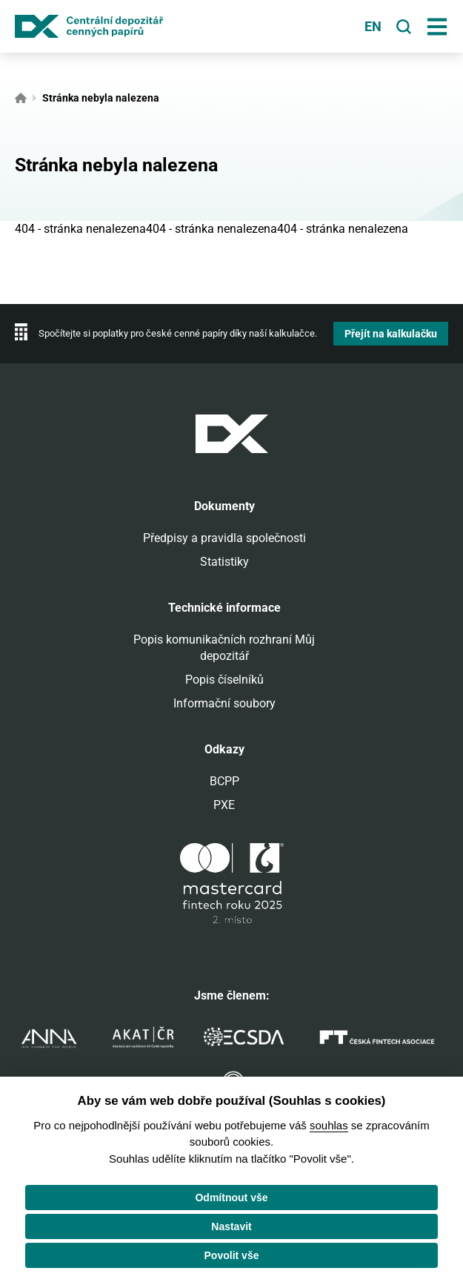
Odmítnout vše (231, 1197)
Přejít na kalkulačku (390, 334)
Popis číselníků (224, 680)
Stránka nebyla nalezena (100, 98)
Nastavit (231, 1226)
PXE (224, 805)
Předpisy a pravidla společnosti (224, 538)
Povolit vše (231, 1255)
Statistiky (224, 562)
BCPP (224, 781)
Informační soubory (224, 703)
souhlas (329, 1125)
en (373, 26)
